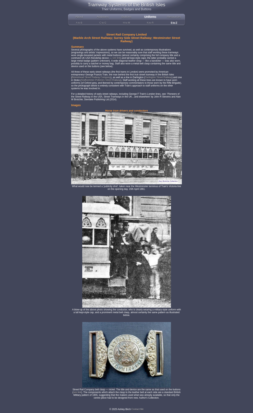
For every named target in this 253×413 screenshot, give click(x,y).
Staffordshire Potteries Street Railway (101, 80)
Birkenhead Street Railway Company (91, 77)
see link (116, 58)
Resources (174, 16)
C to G (102, 23)
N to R (150, 23)
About (79, 16)
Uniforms (150, 16)
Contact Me (137, 409)
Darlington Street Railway (158, 77)
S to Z (174, 23)
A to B (79, 23)
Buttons (127, 16)
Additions (103, 16)
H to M (126, 23)
